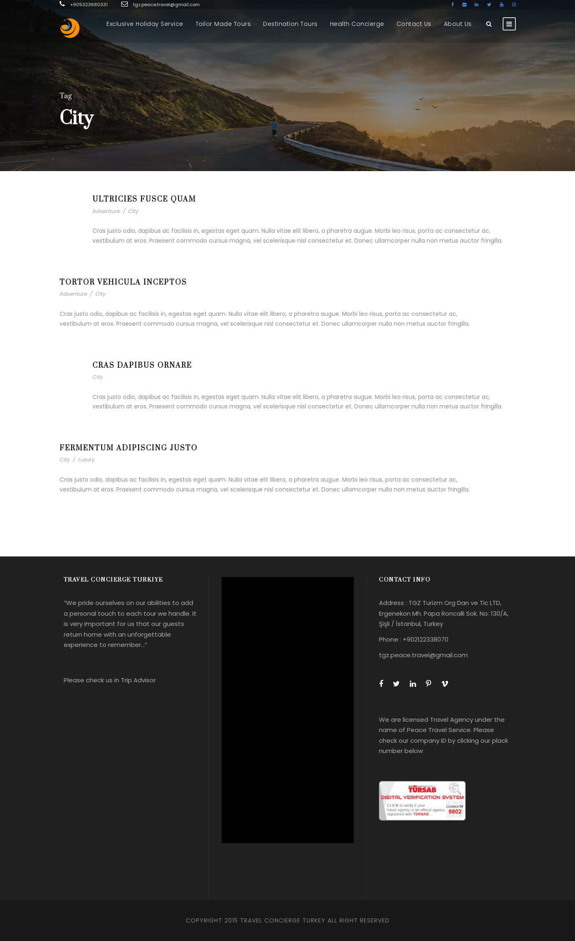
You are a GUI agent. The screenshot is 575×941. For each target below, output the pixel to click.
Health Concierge (357, 24)
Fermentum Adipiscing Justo (129, 448)
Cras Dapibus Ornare (142, 365)
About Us (458, 24)
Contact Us (414, 24)
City (133, 211)
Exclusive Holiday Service (144, 24)
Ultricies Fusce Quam (144, 199)
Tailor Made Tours (223, 24)
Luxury (86, 460)
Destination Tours (290, 24)
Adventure (106, 211)
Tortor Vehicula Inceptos (123, 282)
